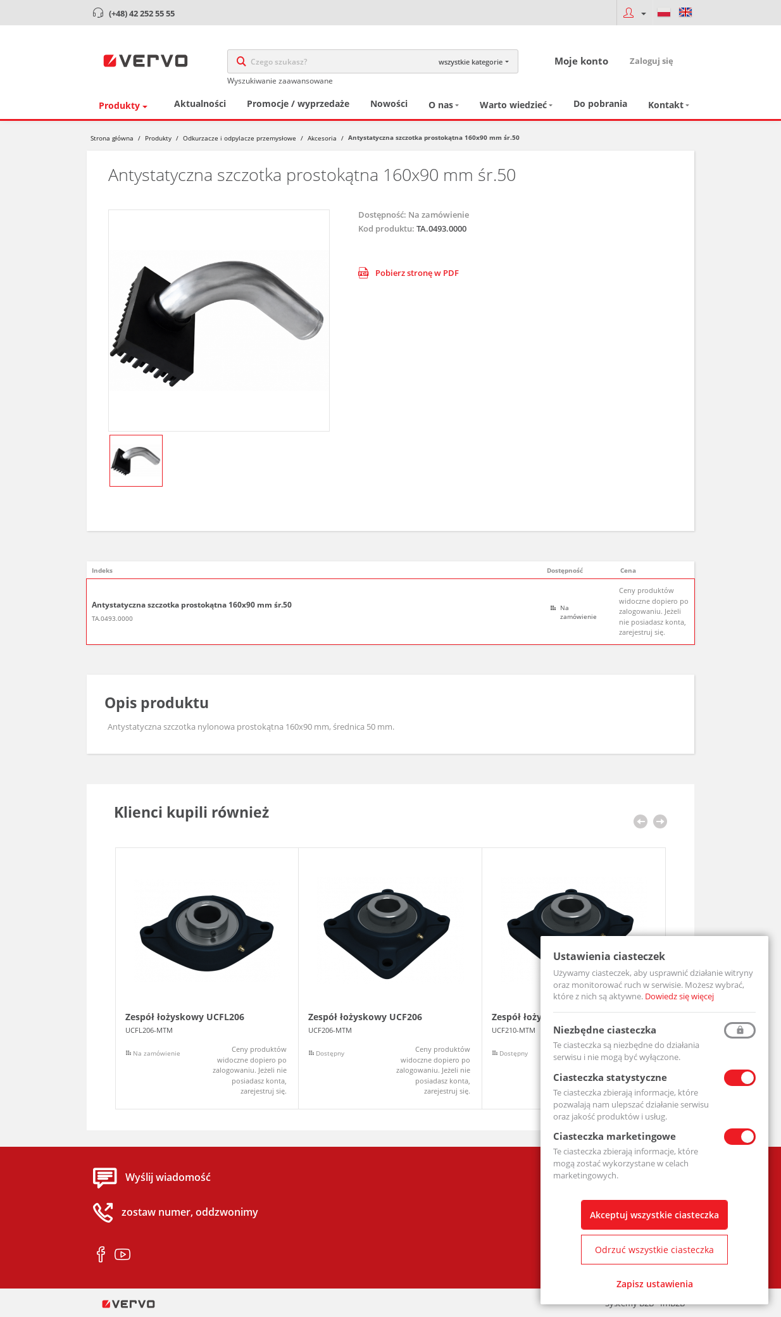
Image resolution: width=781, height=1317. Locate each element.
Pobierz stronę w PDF (408, 272)
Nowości (389, 103)
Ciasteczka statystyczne (610, 1077)
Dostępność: (382, 214)
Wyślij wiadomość (168, 1178)
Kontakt (666, 105)
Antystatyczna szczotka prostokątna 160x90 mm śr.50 (192, 605)
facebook (101, 1255)
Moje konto (581, 60)
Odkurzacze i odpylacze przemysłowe (239, 138)
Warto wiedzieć (513, 105)
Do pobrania (600, 103)
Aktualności (200, 103)
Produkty (119, 105)
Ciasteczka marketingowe (614, 1136)
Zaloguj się (651, 60)
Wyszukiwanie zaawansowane (280, 80)
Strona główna (112, 138)
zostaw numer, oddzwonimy (190, 1213)
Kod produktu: (386, 228)
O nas (440, 105)
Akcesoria (322, 138)
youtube (122, 1255)
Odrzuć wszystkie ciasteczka (654, 1250)
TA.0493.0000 (112, 618)
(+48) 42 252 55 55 (142, 13)
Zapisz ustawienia (654, 1284)
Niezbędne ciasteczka (604, 1029)
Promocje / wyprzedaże (298, 103)
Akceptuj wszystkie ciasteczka (654, 1215)
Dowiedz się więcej (679, 996)
